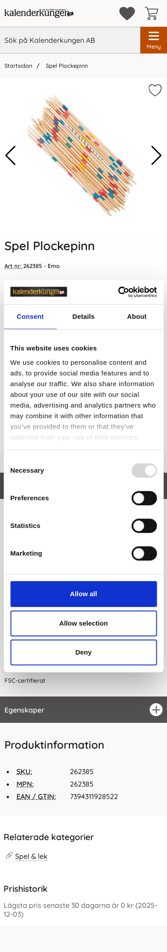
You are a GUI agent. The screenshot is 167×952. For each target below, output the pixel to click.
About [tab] (137, 316)
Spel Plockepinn (66, 65)
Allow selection (83, 623)
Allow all (83, 594)
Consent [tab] (30, 316)
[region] (83, 709)
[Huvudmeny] (153, 40)
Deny (83, 652)
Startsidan (18, 65)
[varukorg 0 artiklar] (153, 13)
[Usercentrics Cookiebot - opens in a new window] (119, 292)
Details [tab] (84, 316)
